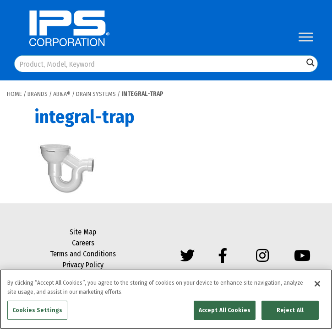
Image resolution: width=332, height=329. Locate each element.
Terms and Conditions (83, 253)
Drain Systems (96, 94)
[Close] (317, 284)
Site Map (83, 232)
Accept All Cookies (224, 310)
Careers (83, 243)
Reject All (290, 310)
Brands (37, 94)
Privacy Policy (83, 264)
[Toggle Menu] (306, 36)
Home (14, 94)
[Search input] (159, 63)
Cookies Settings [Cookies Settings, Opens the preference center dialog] (37, 310)
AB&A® (62, 94)
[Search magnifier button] (310, 62)
